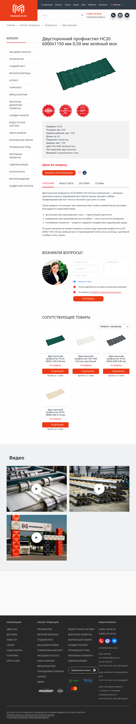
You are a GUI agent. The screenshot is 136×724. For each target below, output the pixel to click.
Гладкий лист (17, 66)
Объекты (92, 5)
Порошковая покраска (50, 671)
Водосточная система (17, 124)
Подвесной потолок (21, 186)
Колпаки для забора (21, 140)
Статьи (10, 645)
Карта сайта (13, 660)
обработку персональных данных (106, 292)
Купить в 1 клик (55, 375)
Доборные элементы (80, 634)
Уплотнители (17, 171)
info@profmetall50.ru (96, 17)
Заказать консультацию (59, 172)
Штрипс (13, 80)
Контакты (103, 5)
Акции (76, 5)
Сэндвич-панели (19, 115)
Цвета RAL (12, 629)
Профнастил (16, 59)
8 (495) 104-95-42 (107, 629)
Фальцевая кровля (48, 645)
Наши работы (14, 650)
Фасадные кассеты (20, 52)
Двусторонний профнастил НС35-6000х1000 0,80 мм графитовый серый (116, 360)
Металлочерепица (19, 73)
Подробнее (57, 371)
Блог (84, 5)
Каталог (58, 5)
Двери (40, 681)
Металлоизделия (19, 178)
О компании (47, 5)
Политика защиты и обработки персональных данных (30, 715)
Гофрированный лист (50, 650)
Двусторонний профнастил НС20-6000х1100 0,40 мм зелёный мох (55, 360)
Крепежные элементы (15, 156)
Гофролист (15, 87)
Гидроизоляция (18, 164)
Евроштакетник (18, 94)
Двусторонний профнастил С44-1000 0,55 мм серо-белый (86, 359)
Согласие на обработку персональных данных (28, 717)
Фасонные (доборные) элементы (15, 105)
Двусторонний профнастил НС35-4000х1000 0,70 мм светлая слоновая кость (55, 415)
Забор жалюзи (17, 132)
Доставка (12, 634)
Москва (118, 5)
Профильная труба (20, 147)
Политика (12, 655)
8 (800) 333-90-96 (94, 14)
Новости (12, 639)
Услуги (68, 5)
